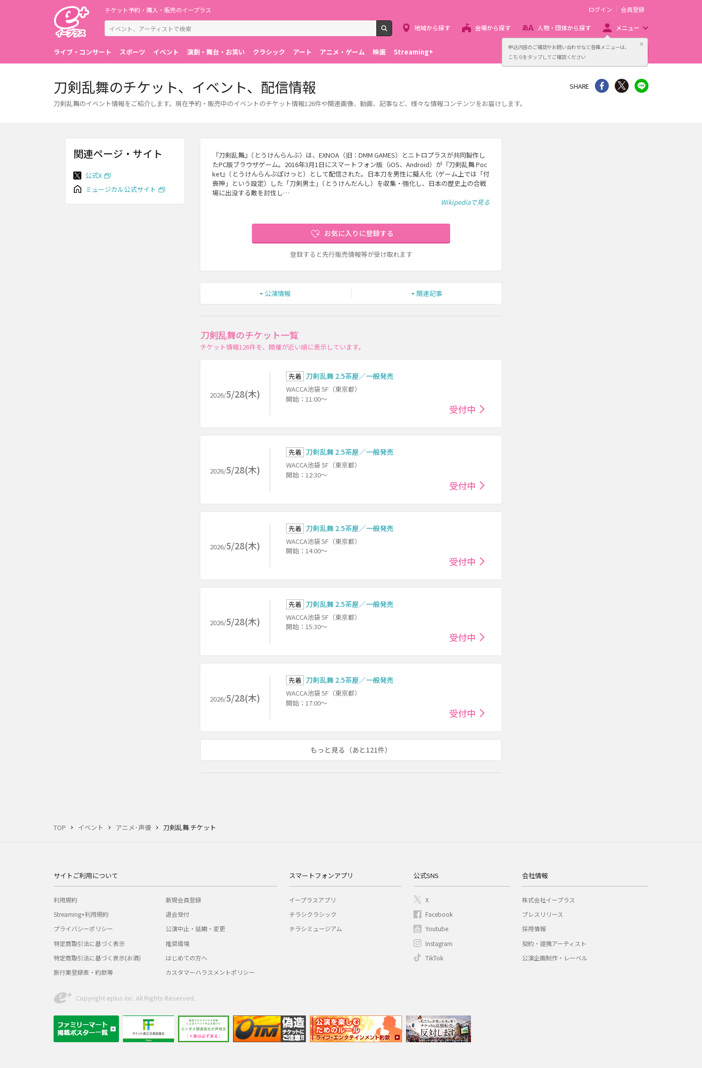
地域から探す (432, 27)
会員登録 (632, 9)
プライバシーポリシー (83, 928)
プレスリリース (542, 914)
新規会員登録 (183, 899)
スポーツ (132, 52)
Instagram (439, 943)
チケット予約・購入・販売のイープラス (158, 9)
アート (302, 52)
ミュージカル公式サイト (120, 189)
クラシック (269, 52)
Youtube (436, 928)
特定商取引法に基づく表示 (89, 943)
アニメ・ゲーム (342, 52)
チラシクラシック (313, 914)
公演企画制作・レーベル (554, 957)
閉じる (641, 44)
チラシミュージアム (315, 928)
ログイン (600, 9)
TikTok (434, 957)
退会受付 (177, 914)
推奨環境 (177, 943)
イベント (166, 52)
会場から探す (493, 27)
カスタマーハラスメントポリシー (210, 972)
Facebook (439, 914)
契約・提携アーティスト (554, 943)
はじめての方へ (186, 957)
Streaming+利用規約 (81, 914)
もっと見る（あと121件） (351, 750)
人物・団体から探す (564, 27)
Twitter (622, 86)
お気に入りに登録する (359, 233)
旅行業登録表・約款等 (83, 972)
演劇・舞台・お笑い (216, 52)
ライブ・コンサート (83, 52)
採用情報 (534, 928)
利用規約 (65, 899)
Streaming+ (413, 52)
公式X (93, 175)
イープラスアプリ (312, 899)
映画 (379, 52)
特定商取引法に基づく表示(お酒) (97, 957)
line (641, 86)
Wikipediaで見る (465, 202)
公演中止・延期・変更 (195, 928)
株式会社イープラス (548, 899)
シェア (602, 86)
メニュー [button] (628, 27)
